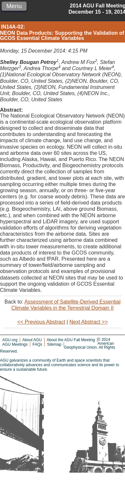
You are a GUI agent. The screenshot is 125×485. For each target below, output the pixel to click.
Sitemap (54, 344)
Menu (14, 6)
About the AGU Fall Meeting (71, 340)
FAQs (37, 344)
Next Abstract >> (88, 322)
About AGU (32, 340)
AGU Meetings (15, 344)
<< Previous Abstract (41, 322)
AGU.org (10, 340)
